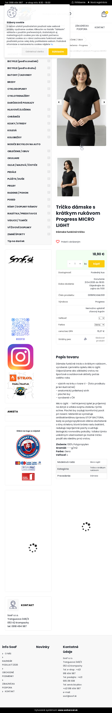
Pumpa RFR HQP (93, 537)
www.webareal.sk (68, 710)
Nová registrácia (99, 2)
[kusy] (73, 263)
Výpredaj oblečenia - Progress (73, 45)
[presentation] (59, 102)
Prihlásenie (80, 2)
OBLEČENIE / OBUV (74, 39)
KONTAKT (100, 27)
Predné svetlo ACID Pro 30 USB (67, 531)
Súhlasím (58, 51)
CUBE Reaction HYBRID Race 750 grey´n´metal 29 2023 (36, 556)
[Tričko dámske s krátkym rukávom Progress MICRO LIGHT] (81, 102)
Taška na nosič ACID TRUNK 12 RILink (34, 581)
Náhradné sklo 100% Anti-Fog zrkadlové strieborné (34, 518)
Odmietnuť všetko (35, 51)
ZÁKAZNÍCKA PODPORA (82, 27)
